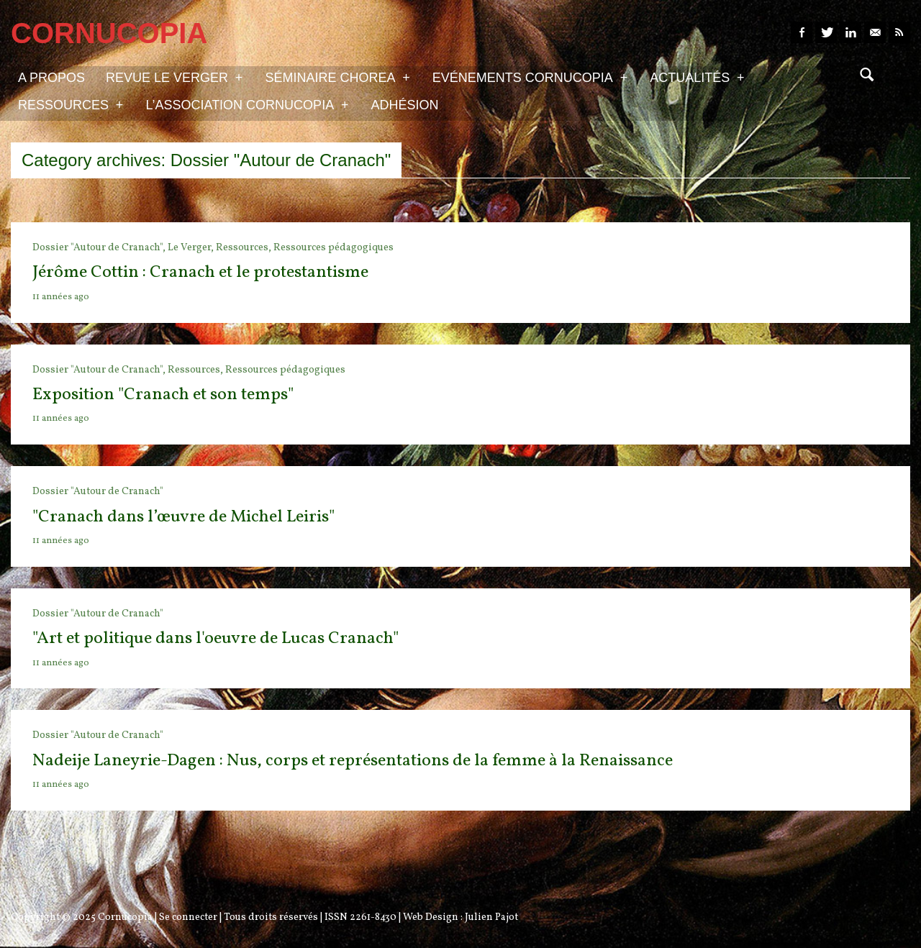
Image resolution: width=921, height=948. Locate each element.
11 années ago (60, 297)
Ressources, (244, 248)
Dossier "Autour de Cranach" (97, 491)
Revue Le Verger (174, 77)
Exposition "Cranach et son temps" (163, 395)
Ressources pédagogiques (333, 248)
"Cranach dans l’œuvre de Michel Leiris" (183, 517)
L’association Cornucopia (246, 104)
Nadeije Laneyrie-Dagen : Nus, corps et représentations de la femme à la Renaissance (352, 761)
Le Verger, (192, 248)
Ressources (70, 104)
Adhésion (405, 105)
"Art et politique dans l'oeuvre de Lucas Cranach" (215, 638)
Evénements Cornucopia (529, 77)
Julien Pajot (491, 917)
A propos (51, 77)
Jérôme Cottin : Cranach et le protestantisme (200, 272)
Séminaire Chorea (337, 77)
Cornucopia (125, 917)
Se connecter (188, 917)
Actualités (697, 77)
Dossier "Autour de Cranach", (100, 248)
